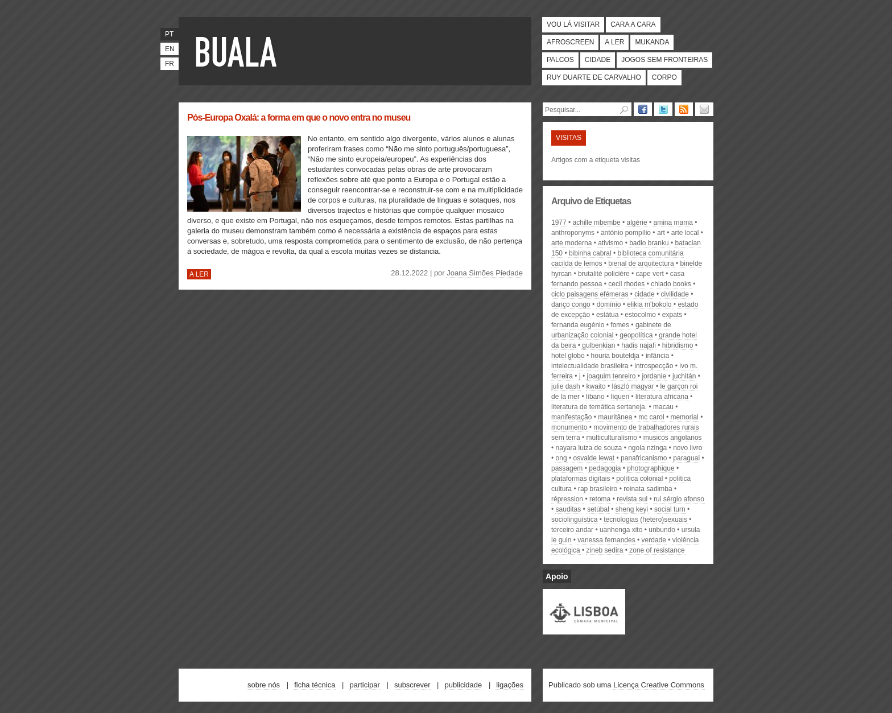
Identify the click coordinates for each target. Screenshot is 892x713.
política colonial (639, 479)
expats (672, 315)
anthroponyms (572, 233)
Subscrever (412, 685)
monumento (569, 427)
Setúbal (598, 509)
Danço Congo (570, 304)
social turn (669, 509)
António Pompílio (626, 233)
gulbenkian (598, 345)
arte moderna (571, 243)
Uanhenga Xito (621, 530)
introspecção (653, 366)
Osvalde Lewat (593, 458)
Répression (567, 499)
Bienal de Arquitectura (641, 263)
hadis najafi (638, 345)
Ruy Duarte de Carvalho (594, 77)
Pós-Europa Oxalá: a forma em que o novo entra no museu (298, 117)
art (661, 233)
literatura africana (661, 397)
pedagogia (605, 468)
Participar (364, 685)
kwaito (596, 386)
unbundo (662, 530)
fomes (619, 325)
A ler (614, 42)
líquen (620, 397)
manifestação (571, 417)
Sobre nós (263, 685)
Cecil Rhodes (626, 284)
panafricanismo (644, 458)
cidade (644, 294)
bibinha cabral (590, 253)
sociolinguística (574, 520)
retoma (599, 499)
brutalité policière (604, 274)
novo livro (687, 448)
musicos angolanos (672, 438)
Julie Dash (565, 386)
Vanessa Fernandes (606, 540)
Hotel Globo (568, 356)
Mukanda (652, 42)
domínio (609, 304)
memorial (684, 417)
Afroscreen (570, 42)
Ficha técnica (314, 685)
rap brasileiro (597, 489)
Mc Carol (651, 417)
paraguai (686, 458)
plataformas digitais (580, 479)
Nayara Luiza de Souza (589, 448)
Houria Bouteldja (615, 356)
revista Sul (632, 499)
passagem (567, 468)
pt (169, 34)
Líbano (595, 397)
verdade (654, 540)
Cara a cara (632, 24)
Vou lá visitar (573, 24)
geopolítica (636, 335)
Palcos (560, 60)
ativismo (610, 243)
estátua (607, 315)
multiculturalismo (612, 438)
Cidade (597, 60)
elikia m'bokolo (649, 304)
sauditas (568, 509)
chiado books (671, 284)
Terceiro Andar (572, 530)
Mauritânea (615, 417)
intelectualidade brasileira (589, 366)
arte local (685, 233)
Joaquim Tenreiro (611, 376)
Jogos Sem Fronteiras (664, 60)
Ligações (509, 685)
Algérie (637, 222)
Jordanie (654, 376)
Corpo (664, 77)
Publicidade (463, 685)
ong (561, 458)
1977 (559, 222)
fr (169, 64)
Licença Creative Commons (658, 685)
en (170, 49)
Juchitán (684, 376)
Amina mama (672, 222)
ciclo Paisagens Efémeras (589, 294)
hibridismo (677, 345)
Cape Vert (650, 274)
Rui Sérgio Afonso (679, 499)
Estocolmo (640, 315)
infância (657, 356)
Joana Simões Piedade (485, 273)
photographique (650, 468)
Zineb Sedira (605, 550)
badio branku (648, 243)
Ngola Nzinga (647, 448)
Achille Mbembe (597, 222)
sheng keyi (632, 509)
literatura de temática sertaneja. (599, 407)
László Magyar (633, 386)
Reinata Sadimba (647, 489)
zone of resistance (656, 550)
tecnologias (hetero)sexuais (645, 520)
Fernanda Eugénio (577, 325)
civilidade (675, 294)
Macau (663, 407)
